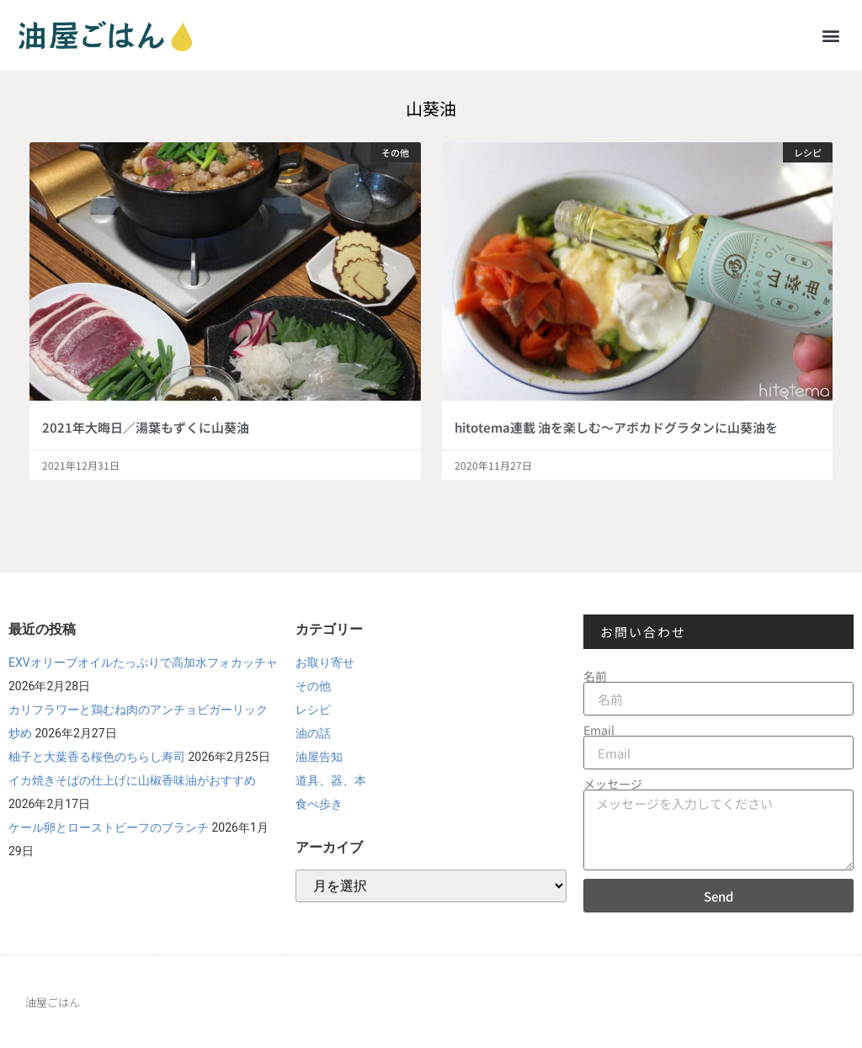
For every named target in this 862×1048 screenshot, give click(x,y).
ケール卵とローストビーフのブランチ (108, 827)
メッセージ (612, 784)
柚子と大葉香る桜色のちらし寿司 (96, 756)
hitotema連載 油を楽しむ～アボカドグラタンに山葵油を (616, 427)
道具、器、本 (330, 780)
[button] (831, 35)
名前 (595, 676)
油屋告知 (319, 756)
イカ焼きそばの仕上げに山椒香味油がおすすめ (132, 780)
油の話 (313, 733)
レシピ (313, 709)
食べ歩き (319, 804)
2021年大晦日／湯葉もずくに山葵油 (145, 427)
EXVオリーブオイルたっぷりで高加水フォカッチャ (143, 662)
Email (599, 730)
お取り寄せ (324, 662)
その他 (313, 686)
